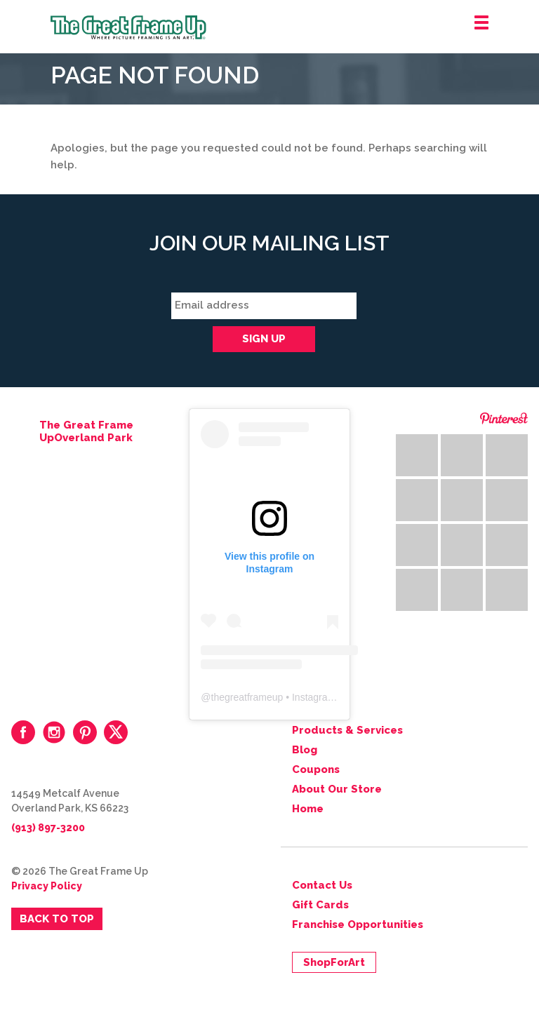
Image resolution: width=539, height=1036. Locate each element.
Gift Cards (320, 905)
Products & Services (347, 730)
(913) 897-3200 (48, 827)
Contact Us (322, 885)
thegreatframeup (247, 697)
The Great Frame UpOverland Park (86, 431)
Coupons (316, 769)
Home (308, 808)
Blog (304, 750)
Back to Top (57, 919)
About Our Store (337, 789)
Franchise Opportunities (357, 924)
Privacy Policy (46, 886)
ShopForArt (334, 962)
